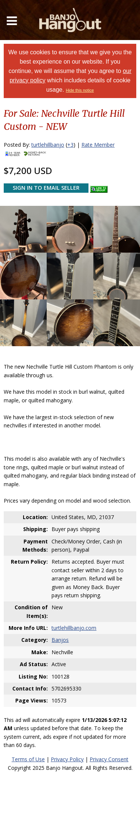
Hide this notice (80, 90)
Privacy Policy (67, 759)
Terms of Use (28, 759)
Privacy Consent (109, 759)
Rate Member (98, 144)
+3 (70, 144)
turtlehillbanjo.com (74, 627)
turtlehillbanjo (47, 144)
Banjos (60, 639)
